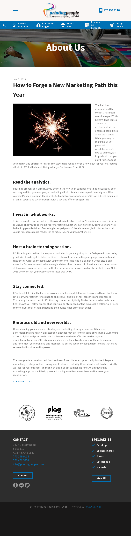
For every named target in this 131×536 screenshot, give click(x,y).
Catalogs (102, 445)
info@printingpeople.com (28, 464)
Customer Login (48, 25)
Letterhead (103, 462)
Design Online (119, 25)
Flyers (100, 456)
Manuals (101, 467)
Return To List (23, 381)
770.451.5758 (21, 460)
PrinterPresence (93, 507)
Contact (22, 475)
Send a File (70, 25)
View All (101, 478)
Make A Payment (23, 25)
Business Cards (105, 451)
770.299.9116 (112, 10)
